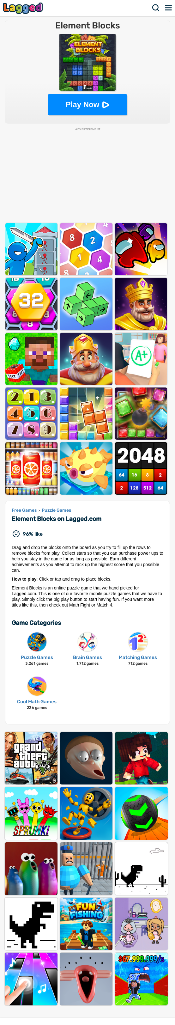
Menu (168, 8)
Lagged (23, 8)
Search (156, 8)
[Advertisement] (87, 175)
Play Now (83, 104)
